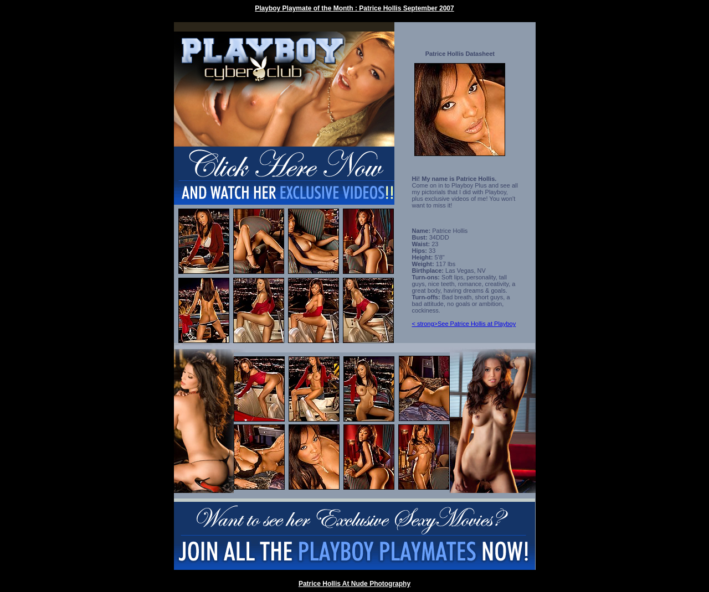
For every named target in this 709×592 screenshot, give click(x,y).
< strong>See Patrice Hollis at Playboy (464, 323)
